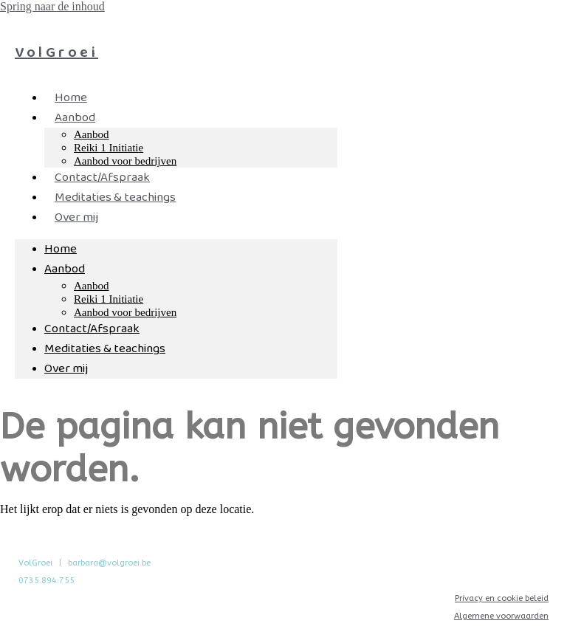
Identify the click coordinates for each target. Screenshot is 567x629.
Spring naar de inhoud (52, 6)
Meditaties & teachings (115, 197)
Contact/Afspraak (102, 178)
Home (71, 98)
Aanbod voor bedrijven (125, 312)
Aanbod (75, 118)
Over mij (76, 217)
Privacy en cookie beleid (502, 598)
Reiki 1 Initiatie (108, 148)
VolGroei (56, 52)
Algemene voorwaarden (501, 616)
